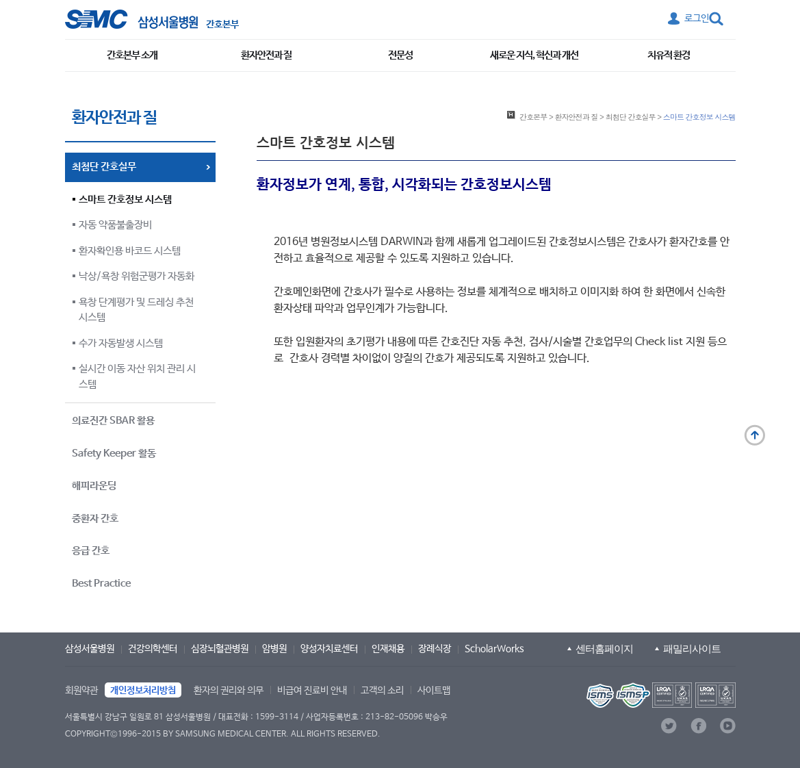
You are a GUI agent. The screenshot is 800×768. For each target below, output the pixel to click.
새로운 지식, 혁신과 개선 (534, 55)
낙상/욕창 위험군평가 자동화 (136, 276)
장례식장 (434, 648)
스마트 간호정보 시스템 (125, 199)
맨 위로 (755, 435)
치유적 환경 (668, 55)
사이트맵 (433, 690)
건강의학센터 (152, 648)
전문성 (400, 55)
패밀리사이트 (692, 648)
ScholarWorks (494, 648)
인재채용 (388, 648)
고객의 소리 (382, 690)
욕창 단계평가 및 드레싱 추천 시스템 (136, 310)
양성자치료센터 (329, 648)
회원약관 (81, 690)
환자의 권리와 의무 (228, 690)
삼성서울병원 (89, 648)
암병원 (274, 648)
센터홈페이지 (604, 648)
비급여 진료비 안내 (312, 690)
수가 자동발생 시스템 (121, 343)
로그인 (696, 18)
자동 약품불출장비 (115, 225)
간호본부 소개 (132, 55)
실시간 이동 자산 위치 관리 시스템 (137, 376)
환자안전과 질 (266, 55)
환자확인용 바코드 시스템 (130, 251)
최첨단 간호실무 (631, 116)
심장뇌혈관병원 (219, 648)
